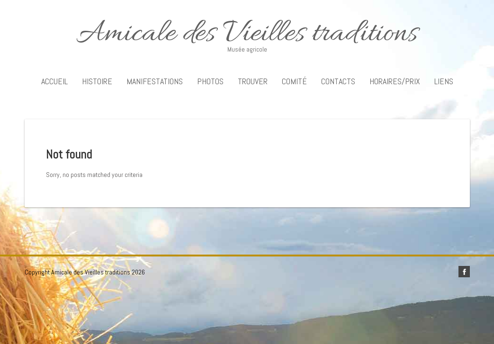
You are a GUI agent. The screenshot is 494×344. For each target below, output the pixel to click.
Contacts (338, 81)
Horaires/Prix (394, 81)
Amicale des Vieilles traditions (247, 34)
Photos (210, 81)
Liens (443, 81)
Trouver (253, 81)
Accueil (54, 81)
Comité (294, 81)
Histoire (97, 81)
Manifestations (154, 81)
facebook (464, 271)
